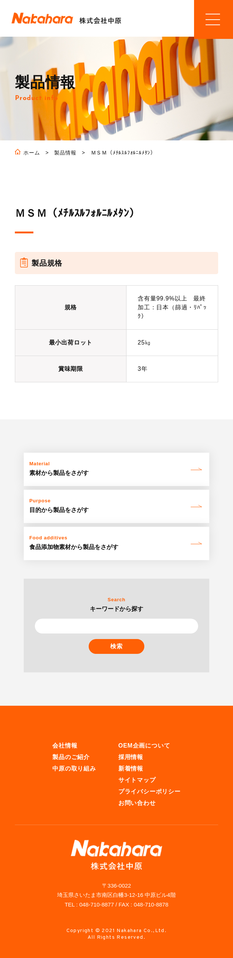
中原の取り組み (74, 769)
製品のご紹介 (71, 757)
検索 (116, 646)
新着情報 (130, 769)
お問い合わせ (137, 803)
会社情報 (64, 746)
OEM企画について (144, 746)
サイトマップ (137, 780)
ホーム (31, 153)
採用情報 (130, 757)
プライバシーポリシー (149, 792)
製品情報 (65, 153)
